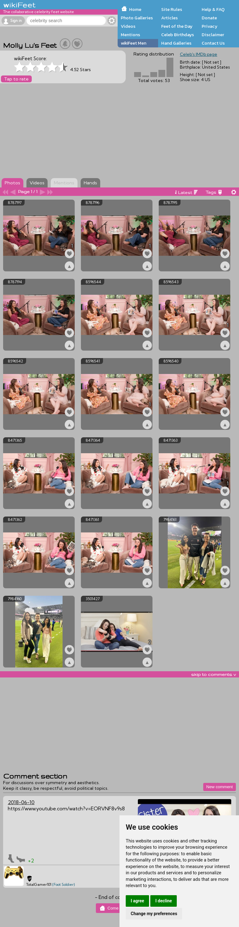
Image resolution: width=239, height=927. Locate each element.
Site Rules (171, 9)
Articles (169, 17)
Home (135, 9)
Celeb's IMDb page (198, 54)
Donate (209, 17)
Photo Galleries (137, 17)
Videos (128, 26)
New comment (219, 786)
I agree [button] (137, 900)
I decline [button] (163, 900)
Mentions (130, 34)
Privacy (210, 26)
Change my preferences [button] (154, 913)
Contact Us (213, 43)
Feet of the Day (177, 26)
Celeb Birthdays (177, 34)
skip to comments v (213, 674)
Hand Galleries (176, 43)
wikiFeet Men (133, 43)
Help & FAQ (213, 9)
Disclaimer (213, 34)
